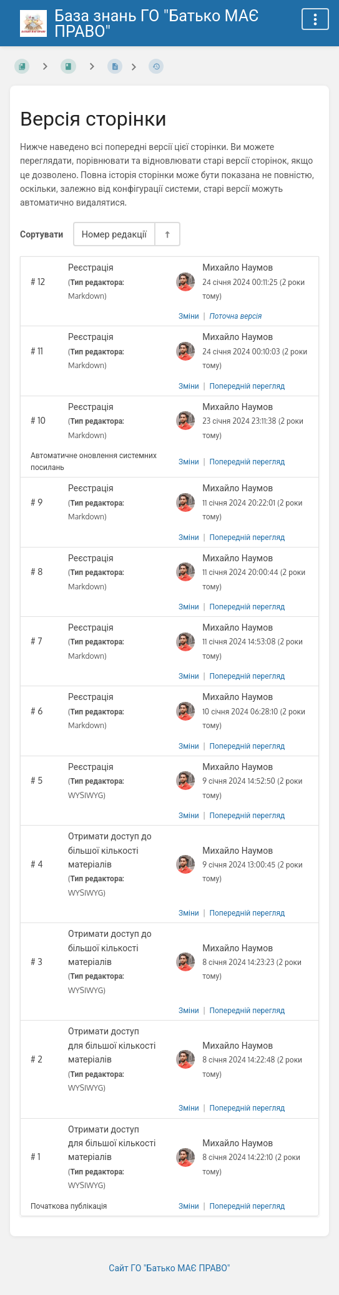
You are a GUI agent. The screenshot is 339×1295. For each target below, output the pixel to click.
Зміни (189, 316)
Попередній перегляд (247, 386)
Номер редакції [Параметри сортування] (114, 233)
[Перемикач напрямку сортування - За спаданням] (166, 234)
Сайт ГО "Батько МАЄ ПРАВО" (169, 1267)
